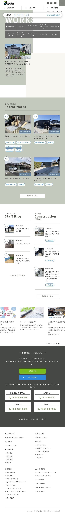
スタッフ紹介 (41, 445)
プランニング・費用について (46, 472)
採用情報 (40, 458)
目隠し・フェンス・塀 (10, 34)
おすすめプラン (41, 437)
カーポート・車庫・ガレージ (43, 26)
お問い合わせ (32, 377)
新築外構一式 (10, 26)
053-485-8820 (20, 397)
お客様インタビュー (43, 448)
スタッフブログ (11, 445)
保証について (41, 454)
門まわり (21, 26)
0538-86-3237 (48, 409)
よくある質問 (40, 469)
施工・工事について (43, 475)
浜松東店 (10, 456)
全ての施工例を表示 (53, 15)
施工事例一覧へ (32, 196)
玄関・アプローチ (32, 26)
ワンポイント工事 (32, 34)
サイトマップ (40, 491)
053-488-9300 (19, 409)
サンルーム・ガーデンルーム (21, 34)
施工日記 (8, 441)
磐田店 (9, 462)
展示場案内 (10, 8)
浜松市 (19, 150)
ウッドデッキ (54, 26)
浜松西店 (10, 453)
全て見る (54, 34)
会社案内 (38, 441)
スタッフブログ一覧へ (17, 275)
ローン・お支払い (43, 451)
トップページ (10, 433)
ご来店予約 (54, 8)
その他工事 (43, 34)
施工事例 (32, 8)
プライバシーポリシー (43, 487)
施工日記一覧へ (47, 296)
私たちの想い (40, 433)
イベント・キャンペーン (14, 437)
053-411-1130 (48, 397)
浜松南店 (10, 459)
